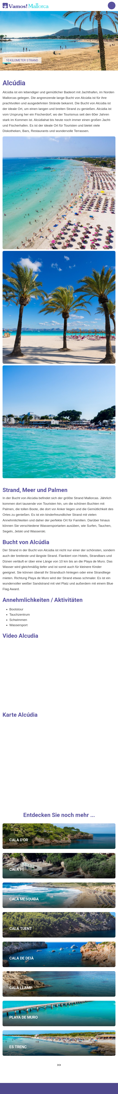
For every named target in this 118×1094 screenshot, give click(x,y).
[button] (59, 192)
